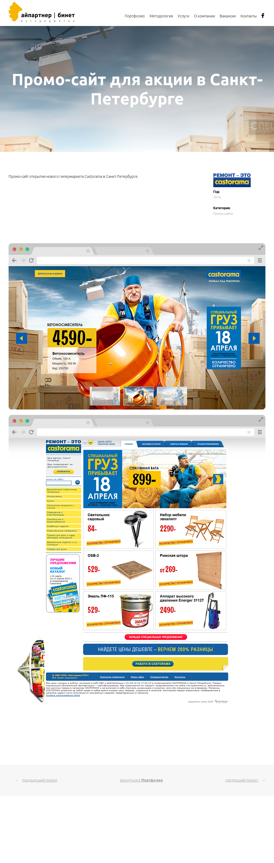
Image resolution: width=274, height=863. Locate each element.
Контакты (249, 16)
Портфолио (135, 16)
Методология (161, 16)
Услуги (183, 16)
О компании (204, 16)
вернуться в (141, 780)
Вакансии (228, 16)
